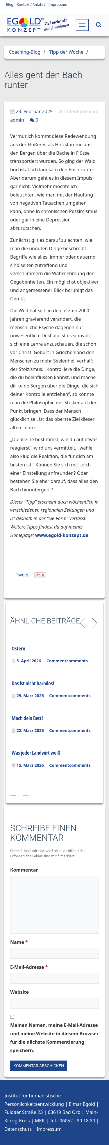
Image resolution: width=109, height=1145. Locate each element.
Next (94, 622)
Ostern (18, 648)
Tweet (22, 574)
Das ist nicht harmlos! (33, 683)
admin (17, 120)
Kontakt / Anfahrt (31, 4)
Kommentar (24, 870)
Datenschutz (18, 1129)
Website (19, 992)
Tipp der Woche (66, 52)
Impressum (58, 4)
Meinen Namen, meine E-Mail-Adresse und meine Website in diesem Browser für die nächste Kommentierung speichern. (54, 1037)
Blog (9, 4)
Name (19, 942)
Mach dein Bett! (27, 718)
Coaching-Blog (24, 52)
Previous (83, 622)
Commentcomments (67, 660)
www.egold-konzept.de (62, 535)
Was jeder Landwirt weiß (36, 752)
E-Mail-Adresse (29, 967)
